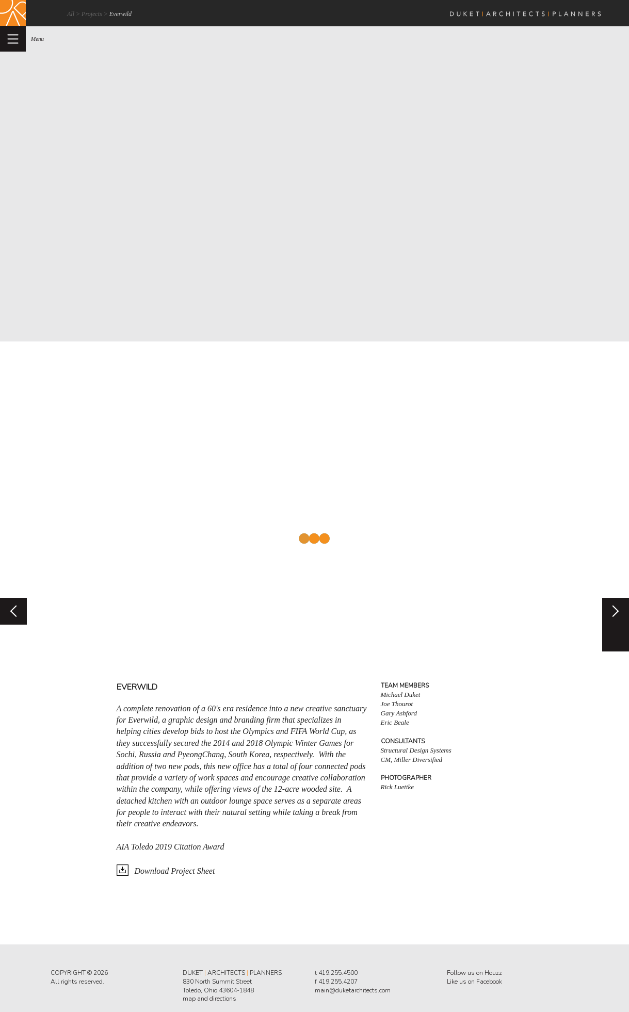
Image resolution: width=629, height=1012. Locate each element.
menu (37, 39)
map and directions (209, 998)
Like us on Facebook (474, 981)
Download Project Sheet (175, 871)
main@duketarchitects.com (353, 990)
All (70, 14)
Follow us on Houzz (474, 973)
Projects (92, 14)
